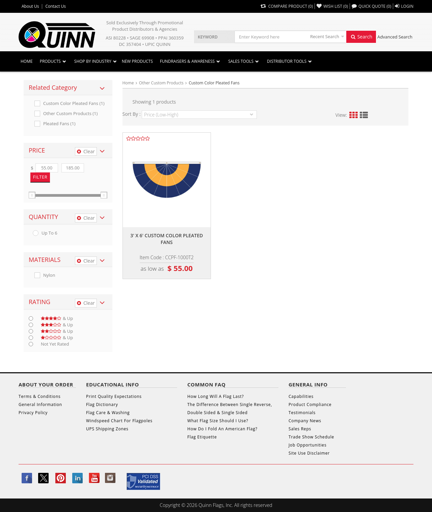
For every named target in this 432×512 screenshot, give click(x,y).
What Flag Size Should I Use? (217, 421)
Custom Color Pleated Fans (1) (74, 103)
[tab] (68, 88)
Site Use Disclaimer (309, 453)
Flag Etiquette (202, 437)
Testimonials (302, 412)
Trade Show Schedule (311, 437)
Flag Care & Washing (108, 412)
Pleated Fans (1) (59, 124)
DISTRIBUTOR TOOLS (286, 61)
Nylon (49, 275)
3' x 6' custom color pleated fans (166, 238)
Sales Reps (300, 429)
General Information (40, 404)
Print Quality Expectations (114, 396)
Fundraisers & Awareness (187, 61)
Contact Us (55, 6)
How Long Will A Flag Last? (215, 396)
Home (27, 61)
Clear (86, 151)
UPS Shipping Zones (107, 429)
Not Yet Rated (55, 344)
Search (361, 36)
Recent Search (324, 36)
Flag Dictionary (102, 404)
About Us (30, 6)
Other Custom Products (161, 83)
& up (57, 318)
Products (50, 61)
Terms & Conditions (40, 396)
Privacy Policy (33, 412)
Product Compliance (310, 404)
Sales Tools (240, 61)
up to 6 (49, 233)
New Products (137, 61)
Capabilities (301, 396)
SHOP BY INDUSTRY (92, 61)
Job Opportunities (307, 445)
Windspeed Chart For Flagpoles (119, 421)
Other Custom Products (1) (70, 113)
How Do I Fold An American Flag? (222, 429)
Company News (305, 421)
